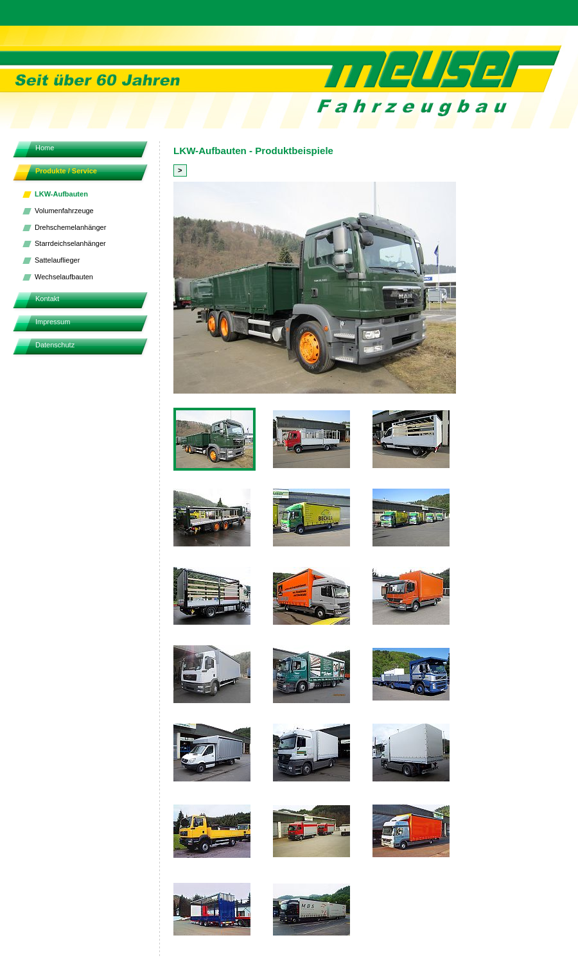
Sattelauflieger (57, 260)
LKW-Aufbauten (61, 194)
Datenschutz (54, 345)
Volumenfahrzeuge (64, 210)
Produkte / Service (66, 171)
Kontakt (47, 298)
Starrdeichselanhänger (70, 243)
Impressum (52, 322)
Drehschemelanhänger (70, 227)
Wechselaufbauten (64, 277)
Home (44, 148)
